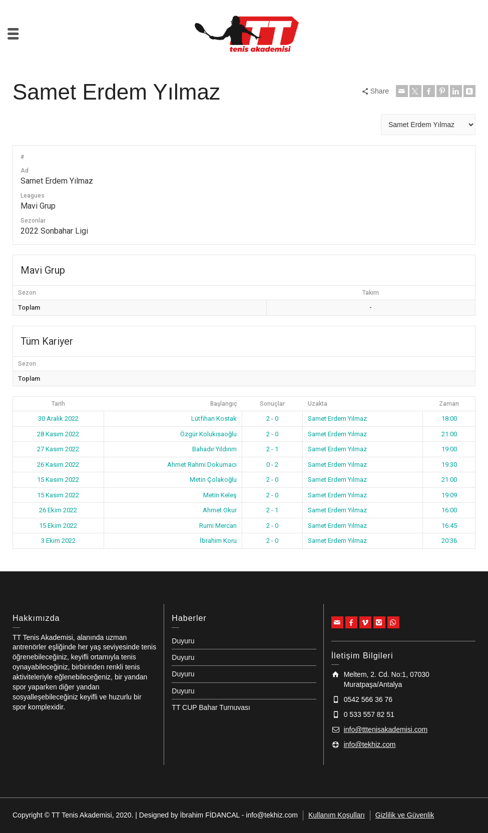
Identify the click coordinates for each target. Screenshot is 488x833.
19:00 (449, 449)
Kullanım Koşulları (336, 815)
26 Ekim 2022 (58, 510)
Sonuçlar (272, 403)
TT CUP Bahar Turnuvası (211, 707)
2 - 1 (272, 449)
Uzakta (317, 403)
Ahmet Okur (220, 510)
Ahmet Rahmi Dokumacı (202, 464)
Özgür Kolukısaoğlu (208, 434)
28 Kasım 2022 (58, 434)
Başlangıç (223, 403)
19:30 (449, 464)
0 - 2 (272, 464)
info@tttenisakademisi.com (386, 729)
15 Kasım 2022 (58, 479)
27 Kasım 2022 (58, 449)
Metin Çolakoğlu (213, 479)
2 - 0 (272, 418)
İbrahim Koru (218, 540)
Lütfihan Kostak (214, 418)
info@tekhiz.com (370, 744)
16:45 (449, 525)
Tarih (58, 403)
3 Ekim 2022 (58, 540)
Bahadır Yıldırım (214, 449)
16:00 (449, 510)
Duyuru (183, 641)
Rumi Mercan (218, 525)
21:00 (449, 434)
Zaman (449, 403)
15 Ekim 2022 (58, 525)
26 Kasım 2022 (58, 464)
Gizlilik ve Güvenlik (404, 815)
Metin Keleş (220, 495)
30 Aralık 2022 (58, 418)
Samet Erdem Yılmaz (337, 418)
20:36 (449, 540)
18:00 (449, 418)
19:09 (449, 495)
